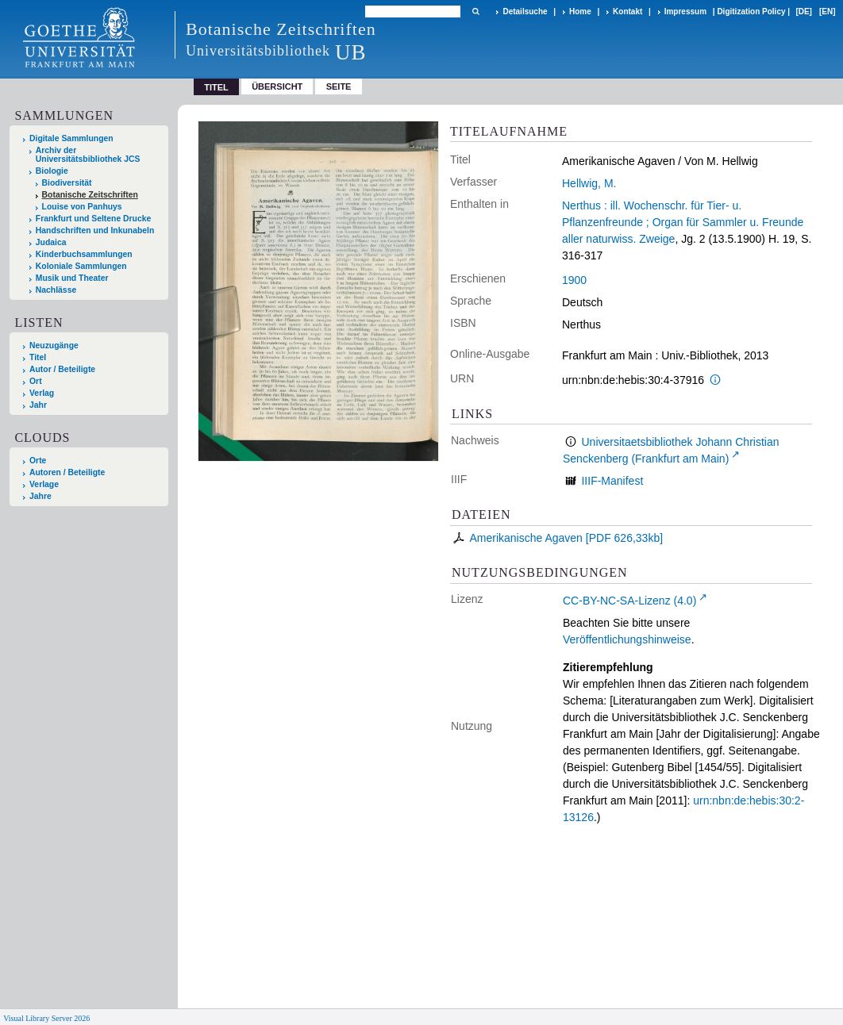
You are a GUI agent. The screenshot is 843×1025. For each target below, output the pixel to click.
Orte (37, 460)
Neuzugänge (54, 345)
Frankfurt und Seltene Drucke (94, 218)
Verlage (44, 484)
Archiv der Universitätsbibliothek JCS (88, 154)
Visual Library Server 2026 (46, 1018)
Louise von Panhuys (82, 206)
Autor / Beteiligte (62, 369)
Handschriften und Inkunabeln (95, 230)
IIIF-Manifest (612, 480)
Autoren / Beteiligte (67, 472)
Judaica (51, 242)
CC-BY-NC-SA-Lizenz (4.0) (629, 600)
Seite (339, 86)
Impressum (685, 11)
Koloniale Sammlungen (81, 266)
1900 (574, 280)
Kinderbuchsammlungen (84, 254)
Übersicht (277, 86)
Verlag (41, 393)
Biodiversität (67, 183)
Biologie (52, 171)
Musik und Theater (72, 278)
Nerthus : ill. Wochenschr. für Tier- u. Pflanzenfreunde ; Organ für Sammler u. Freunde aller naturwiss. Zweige (682, 222)
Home (580, 11)
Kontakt (627, 11)
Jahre (40, 496)
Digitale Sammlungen (71, 138)
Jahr (38, 405)
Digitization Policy (751, 11)
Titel (37, 357)
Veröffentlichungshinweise (627, 639)
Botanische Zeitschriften (90, 194)
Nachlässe (56, 290)
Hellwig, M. (589, 183)
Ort (35, 381)
